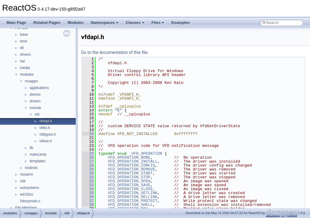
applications (39, 88)
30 (88, 173)
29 (88, 169)
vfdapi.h (45, 121)
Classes (135, 22)
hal (22, 61)
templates (37, 161)
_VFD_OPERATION (145, 153)
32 (88, 181)
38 (88, 204)
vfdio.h (44, 128)
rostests (31, 168)
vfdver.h (45, 141)
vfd (37, 114)
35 (88, 193)
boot (23, 41)
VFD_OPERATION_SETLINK (132, 193)
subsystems (29, 188)
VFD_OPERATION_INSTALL (132, 161)
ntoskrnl (26, 174)
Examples (180, 22)
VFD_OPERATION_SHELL (130, 204)
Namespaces (105, 22)
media (25, 68)
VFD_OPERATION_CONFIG (131, 165)
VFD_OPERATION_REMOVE (131, 169)
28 (88, 165)
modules (27, 74)
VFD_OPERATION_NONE (129, 157)
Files (158, 22)
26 (88, 157)
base (24, 34)
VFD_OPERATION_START (130, 173)
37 (88, 200)
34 (88, 189)
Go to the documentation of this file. (115, 52)
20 (88, 134)
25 (88, 153)
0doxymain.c (30, 201)
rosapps (31, 81)
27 (88, 161)
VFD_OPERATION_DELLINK (132, 197)
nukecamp (38, 154)
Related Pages (46, 22)
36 (88, 197)
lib (31, 148)
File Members (26, 208)
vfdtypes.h (47, 134)
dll (22, 48)
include (35, 108)
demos (35, 94)
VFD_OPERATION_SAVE (129, 185)
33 (88, 185)
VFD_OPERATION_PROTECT (132, 200)
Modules (76, 22)
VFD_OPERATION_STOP (129, 177)
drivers (25, 54)
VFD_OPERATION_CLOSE (130, 189)
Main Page (16, 22)
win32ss (26, 194)
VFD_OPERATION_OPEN (129, 181)
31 (88, 177)
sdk (23, 181)
